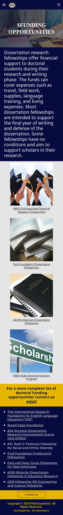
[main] (31, 28)
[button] (4, 4)
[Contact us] (31, 494)
